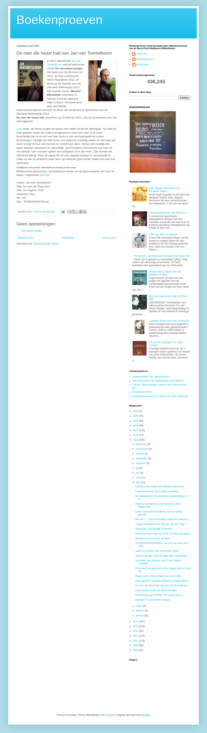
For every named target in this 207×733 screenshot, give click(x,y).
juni (138, 472)
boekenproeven (144, 59)
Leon (19, 128)
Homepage (68, 237)
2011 (136, 635)
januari (140, 615)
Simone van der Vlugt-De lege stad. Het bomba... (162, 555)
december (142, 444)
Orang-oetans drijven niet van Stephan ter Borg (165, 273)
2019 (136, 420)
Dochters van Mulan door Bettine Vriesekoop (159, 486)
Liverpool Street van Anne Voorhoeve (169, 320)
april (138, 482)
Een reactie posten (32, 230)
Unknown (141, 53)
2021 (136, 411)
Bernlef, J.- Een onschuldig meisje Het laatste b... (162, 519)
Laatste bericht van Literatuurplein (150, 376)
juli (138, 468)
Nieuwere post (25, 237)
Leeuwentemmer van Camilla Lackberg (156, 491)
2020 (136, 415)
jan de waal (142, 64)
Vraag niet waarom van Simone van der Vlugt (160, 524)
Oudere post (109, 237)
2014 (136, 621)
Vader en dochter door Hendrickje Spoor (157, 550)
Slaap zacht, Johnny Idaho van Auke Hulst (158, 576)
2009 (136, 645)
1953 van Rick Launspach (163, 234)
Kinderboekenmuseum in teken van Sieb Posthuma (160, 396)
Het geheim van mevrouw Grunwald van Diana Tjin (162, 255)
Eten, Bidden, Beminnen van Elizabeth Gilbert (164, 190)
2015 (136, 439)
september (142, 458)
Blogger (146, 715)
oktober (140, 453)
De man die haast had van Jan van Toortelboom (161, 585)
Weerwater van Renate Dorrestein (153, 528)
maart (139, 606)
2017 (136, 430)
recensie (45, 175)
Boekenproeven (59, 20)
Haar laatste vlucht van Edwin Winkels (156, 590)
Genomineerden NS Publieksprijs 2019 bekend (157, 380)
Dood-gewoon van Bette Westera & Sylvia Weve (161, 580)
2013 (136, 626)
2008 (136, 650)
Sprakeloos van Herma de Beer (152, 538)
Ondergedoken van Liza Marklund (167, 212)
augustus (141, 463)
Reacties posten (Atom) (46, 243)
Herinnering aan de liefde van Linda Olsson (158, 595)
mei (138, 477)
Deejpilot (110, 715)
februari (140, 610)
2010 (136, 640)
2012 (136, 631)
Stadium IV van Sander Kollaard (152, 599)
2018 (136, 425)
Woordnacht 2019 (142, 392)
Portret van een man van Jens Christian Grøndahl (162, 533)
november (142, 448)
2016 (136, 435)
